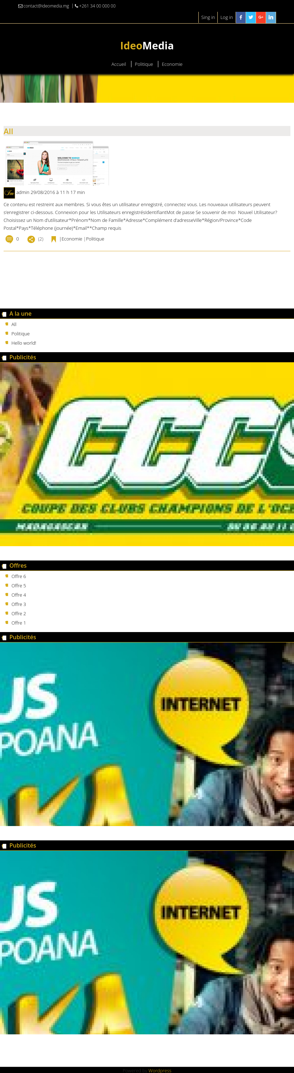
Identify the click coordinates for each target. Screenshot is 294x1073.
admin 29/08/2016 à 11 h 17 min (50, 192)
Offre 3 (18, 604)
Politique (144, 64)
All (8, 131)
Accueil (118, 64)
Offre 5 (18, 585)
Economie (172, 64)
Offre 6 (18, 576)
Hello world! (23, 343)
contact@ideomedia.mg (43, 6)
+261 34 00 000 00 (95, 6)
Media (147, 45)
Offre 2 (18, 613)
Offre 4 (18, 595)
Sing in (208, 17)
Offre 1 (18, 623)
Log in (226, 17)
